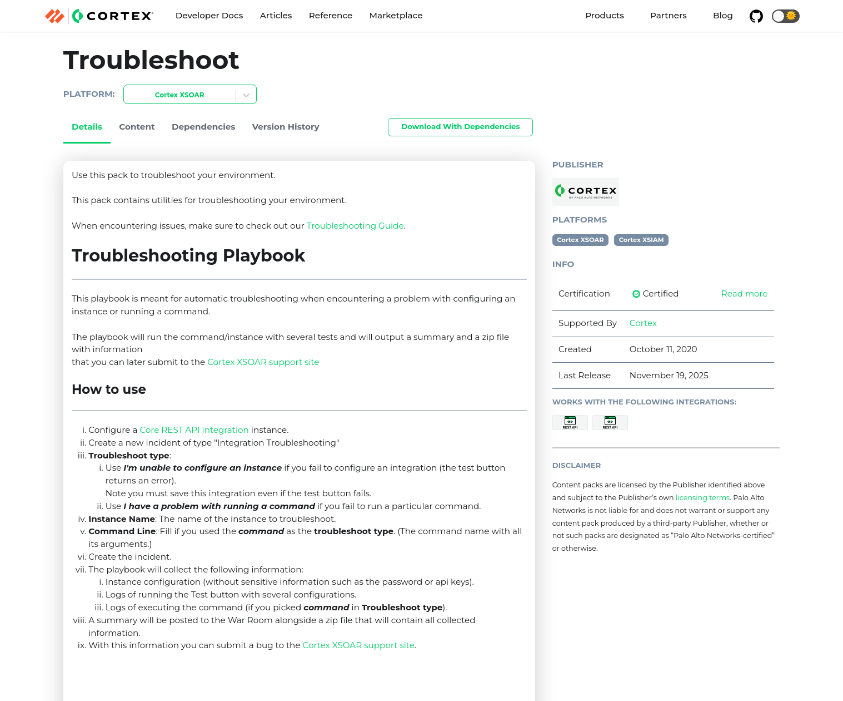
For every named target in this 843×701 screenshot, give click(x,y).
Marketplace (396, 15)
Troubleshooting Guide (355, 225)
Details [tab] (87, 126)
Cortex (643, 323)
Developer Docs (209, 15)
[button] (786, 16)
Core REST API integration (194, 429)
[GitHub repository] (756, 16)
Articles (276, 15)
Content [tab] (136, 126)
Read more (744, 293)
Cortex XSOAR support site (263, 362)
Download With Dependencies (460, 126)
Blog (723, 15)
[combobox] (130, 95)
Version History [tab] (286, 126)
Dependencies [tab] (204, 126)
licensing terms (703, 497)
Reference (330, 15)
